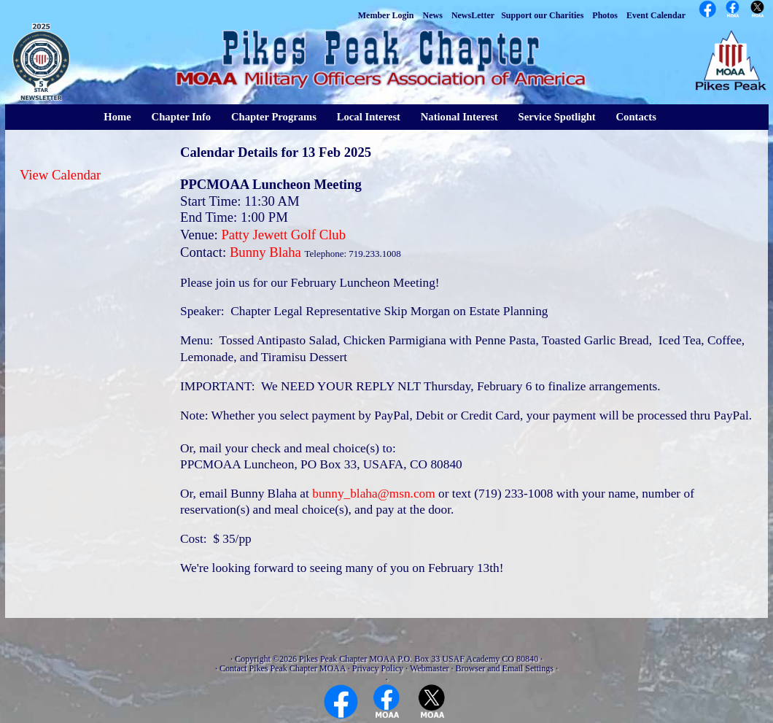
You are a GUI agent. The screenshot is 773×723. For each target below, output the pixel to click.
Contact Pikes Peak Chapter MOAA (283, 668)
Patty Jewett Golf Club (283, 234)
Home (117, 117)
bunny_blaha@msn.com (373, 493)
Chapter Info (181, 117)
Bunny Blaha (265, 252)
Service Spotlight (556, 117)
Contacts (636, 117)
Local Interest (368, 117)
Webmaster (429, 668)
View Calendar (60, 174)
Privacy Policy (377, 668)
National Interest (459, 117)
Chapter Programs (273, 117)
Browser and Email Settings (504, 668)
